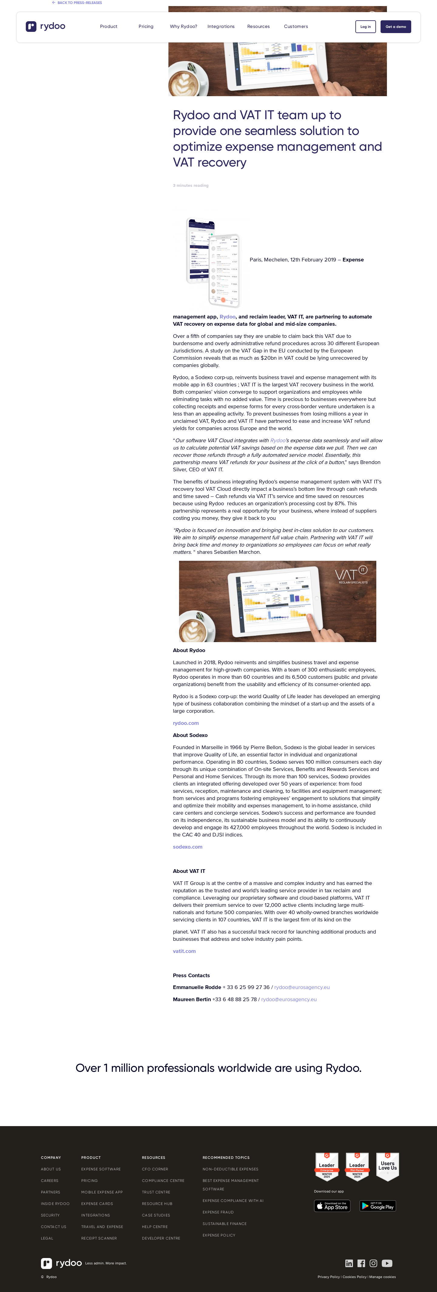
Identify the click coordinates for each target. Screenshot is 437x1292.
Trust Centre (156, 1192)
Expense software (101, 1169)
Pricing (146, 26)
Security (50, 1215)
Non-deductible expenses (231, 1169)
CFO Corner (155, 1169)
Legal (47, 1238)
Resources (258, 26)
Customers (296, 26)
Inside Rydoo (55, 1204)
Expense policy (219, 1235)
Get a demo (396, 27)
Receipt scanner (99, 1238)
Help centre (155, 1227)
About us (51, 1169)
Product (109, 26)
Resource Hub (157, 1204)
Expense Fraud (218, 1212)
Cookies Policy (355, 1277)
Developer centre (161, 1238)
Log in (366, 27)
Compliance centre (163, 1181)
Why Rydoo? (184, 26)
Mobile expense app (102, 1192)
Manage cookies (382, 1277)
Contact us (53, 1227)
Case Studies (156, 1215)
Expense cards (97, 1204)
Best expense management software (231, 1185)
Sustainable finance (225, 1224)
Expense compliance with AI (233, 1201)
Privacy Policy (329, 1277)
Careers (50, 1181)
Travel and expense (102, 1227)
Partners (50, 1192)
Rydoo (227, 316)
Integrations (221, 26)
